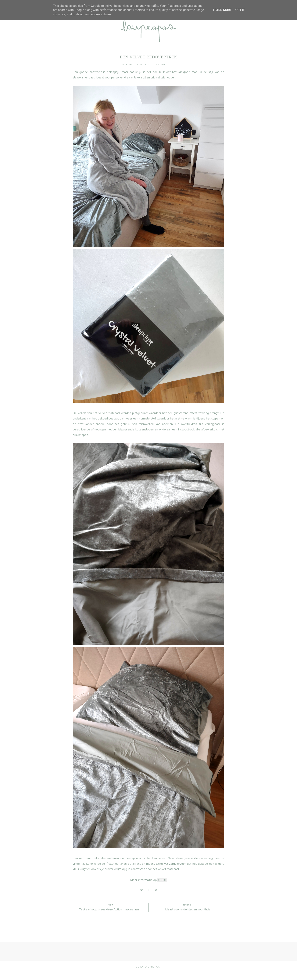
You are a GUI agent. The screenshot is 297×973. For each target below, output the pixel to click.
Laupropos (152, 966)
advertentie (162, 65)
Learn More (222, 10)
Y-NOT (162, 880)
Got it (240, 10)
